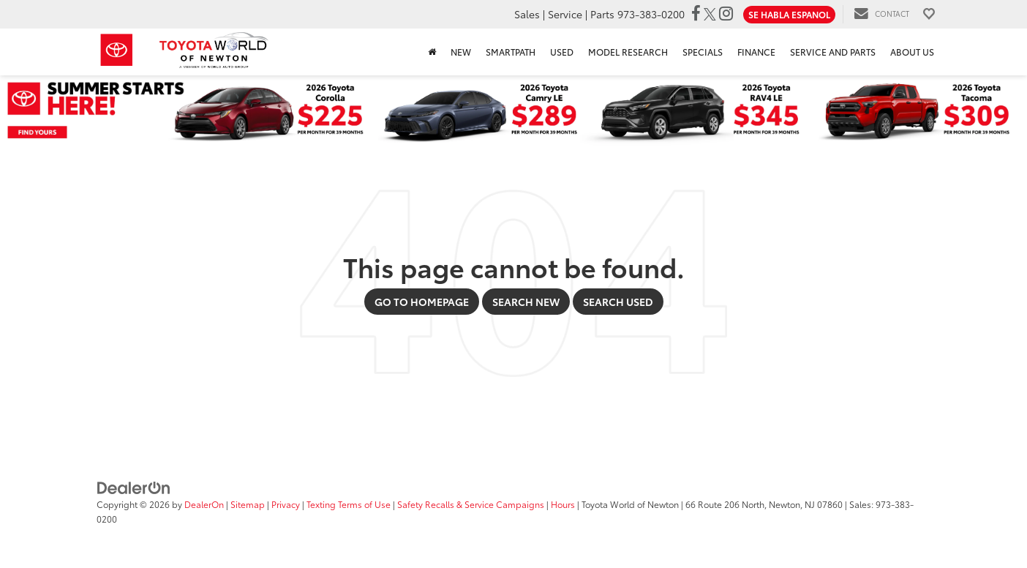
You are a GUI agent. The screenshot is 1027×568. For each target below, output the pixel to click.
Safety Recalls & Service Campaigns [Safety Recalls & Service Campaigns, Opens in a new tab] (470, 504)
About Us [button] (912, 51)
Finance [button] (756, 51)
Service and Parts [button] (833, 51)
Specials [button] (702, 51)
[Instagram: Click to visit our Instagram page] (726, 14)
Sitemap (247, 504)
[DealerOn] (134, 486)
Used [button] (561, 51)
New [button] (461, 51)
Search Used (618, 301)
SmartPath (510, 51)
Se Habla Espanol (789, 14)
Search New (526, 301)
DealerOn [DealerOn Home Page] (204, 504)
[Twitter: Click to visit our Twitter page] (710, 14)
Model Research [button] (628, 51)
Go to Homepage (422, 301)
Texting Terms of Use (348, 504)
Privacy (285, 504)
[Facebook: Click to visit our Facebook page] (696, 14)
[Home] (432, 52)
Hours (563, 504)
